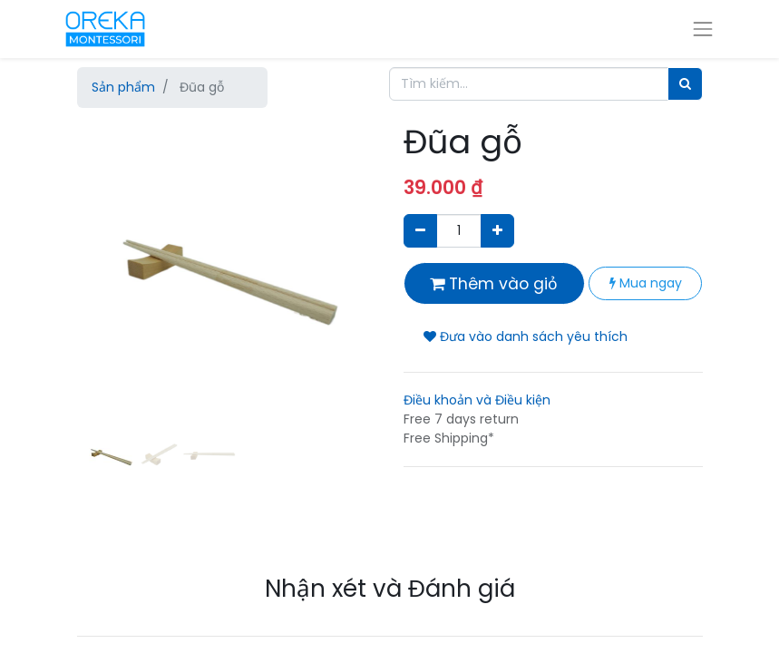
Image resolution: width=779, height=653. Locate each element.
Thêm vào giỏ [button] (494, 284)
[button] (99, 303)
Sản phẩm (123, 87)
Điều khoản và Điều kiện (477, 400)
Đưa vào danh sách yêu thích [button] (526, 336)
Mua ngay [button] (645, 283)
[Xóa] (420, 231)
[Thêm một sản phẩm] (497, 231)
